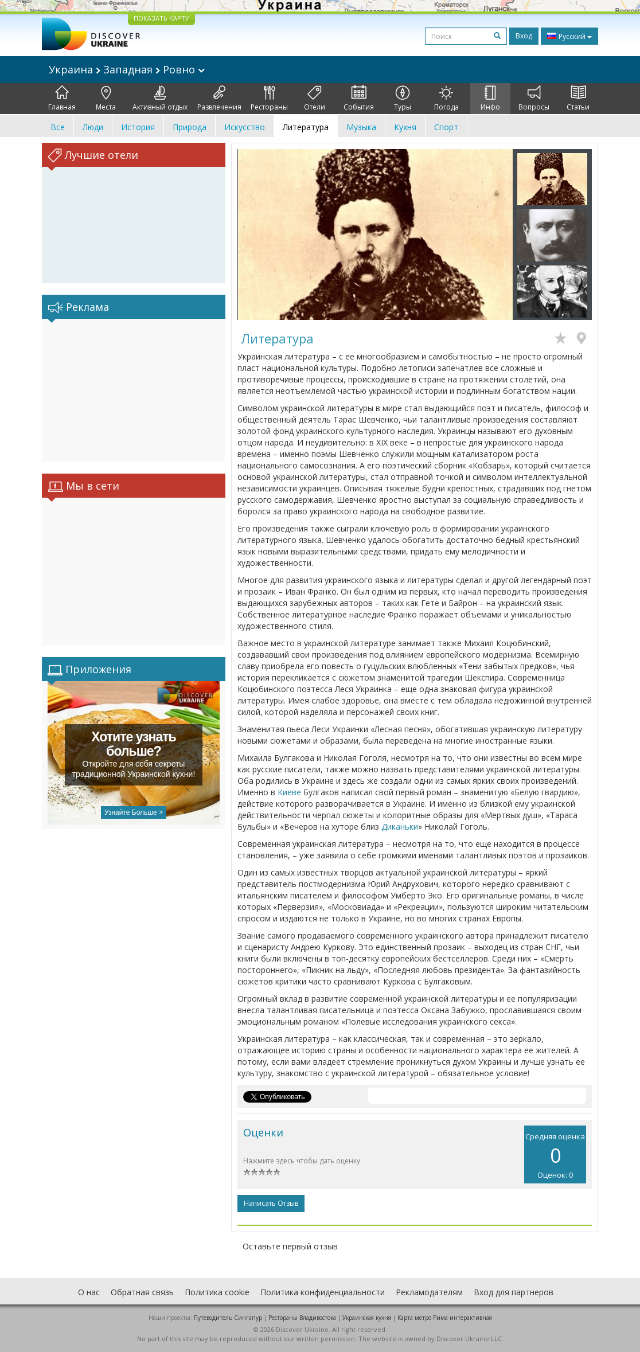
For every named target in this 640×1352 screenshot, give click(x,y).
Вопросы (533, 98)
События (359, 98)
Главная (62, 98)
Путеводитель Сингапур (228, 1318)
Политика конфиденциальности (322, 1292)
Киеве (289, 792)
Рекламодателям (429, 1292)
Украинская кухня (366, 1318)
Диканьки (399, 826)
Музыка (361, 127)
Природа (189, 127)
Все (57, 127)
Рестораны (269, 98)
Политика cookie (217, 1292)
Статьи (578, 98)
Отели (314, 98)
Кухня (405, 127)
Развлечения (219, 98)
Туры (402, 98)
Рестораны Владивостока (302, 1318)
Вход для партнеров (513, 1292)
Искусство (244, 127)
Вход (524, 36)
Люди (93, 127)
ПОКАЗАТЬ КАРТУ (161, 18)
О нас (89, 1292)
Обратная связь (142, 1292)
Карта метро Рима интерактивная (444, 1318)
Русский (569, 36)
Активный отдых (160, 98)
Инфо (490, 98)
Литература (306, 127)
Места (106, 98)
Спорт (446, 127)
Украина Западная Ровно (127, 69)
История (138, 127)
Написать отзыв (271, 1203)
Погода (446, 98)
